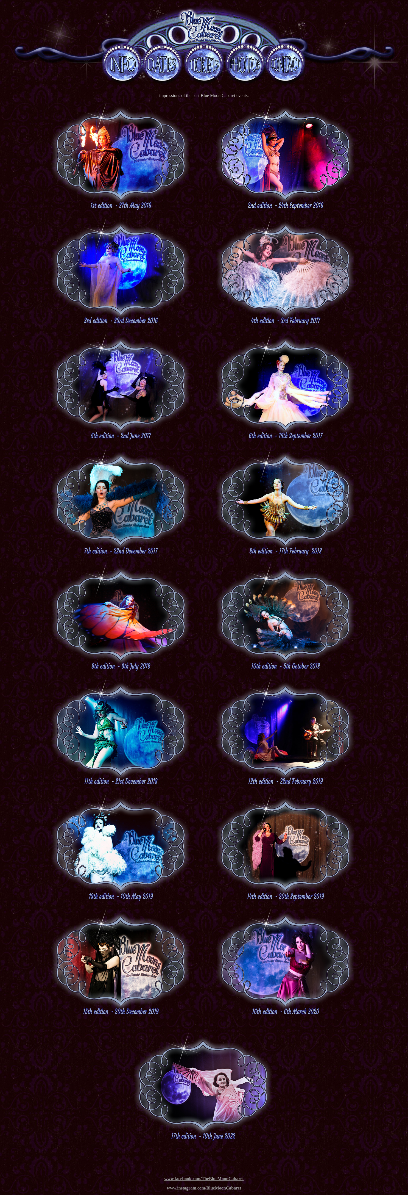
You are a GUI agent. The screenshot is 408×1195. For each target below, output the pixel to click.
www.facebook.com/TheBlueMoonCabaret (204, 1178)
